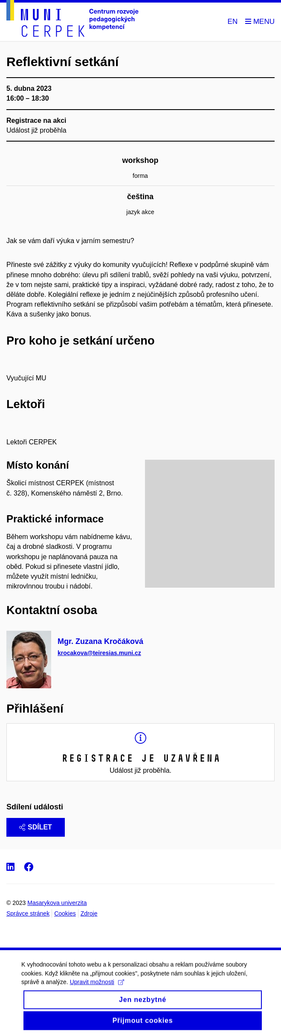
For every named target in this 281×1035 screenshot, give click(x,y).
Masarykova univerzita (57, 902)
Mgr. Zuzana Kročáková (100, 641)
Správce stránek (27, 913)
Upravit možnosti (97, 989)
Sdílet (35, 827)
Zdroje (89, 913)
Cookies (65, 913)
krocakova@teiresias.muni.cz (99, 652)
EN (233, 21)
